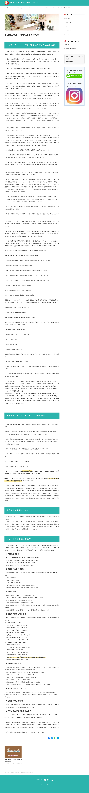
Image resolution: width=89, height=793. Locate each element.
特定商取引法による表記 (9, 38)
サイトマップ (44, 785)
